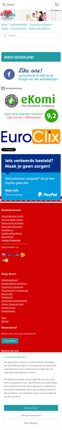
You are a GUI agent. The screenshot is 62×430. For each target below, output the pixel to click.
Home (4, 24)
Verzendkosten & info (12, 216)
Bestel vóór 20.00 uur (40, 28)
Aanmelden (10, 340)
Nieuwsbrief (7, 236)
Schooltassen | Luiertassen (14, 290)
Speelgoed (7, 297)
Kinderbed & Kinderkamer (14, 300)
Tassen (5, 28)
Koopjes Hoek (8, 307)
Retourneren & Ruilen (12, 223)
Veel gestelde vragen (12, 219)
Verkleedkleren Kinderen (14, 283)
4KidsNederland (11, 88)
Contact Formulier (10, 240)
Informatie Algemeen (11, 226)
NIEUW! (5, 321)
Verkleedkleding (18, 24)
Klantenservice (18, 28)
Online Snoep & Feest (12, 304)
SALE (3, 317)
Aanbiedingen (8, 311)
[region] (31, 381)
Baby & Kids (7, 294)
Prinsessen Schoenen (41, 24)
